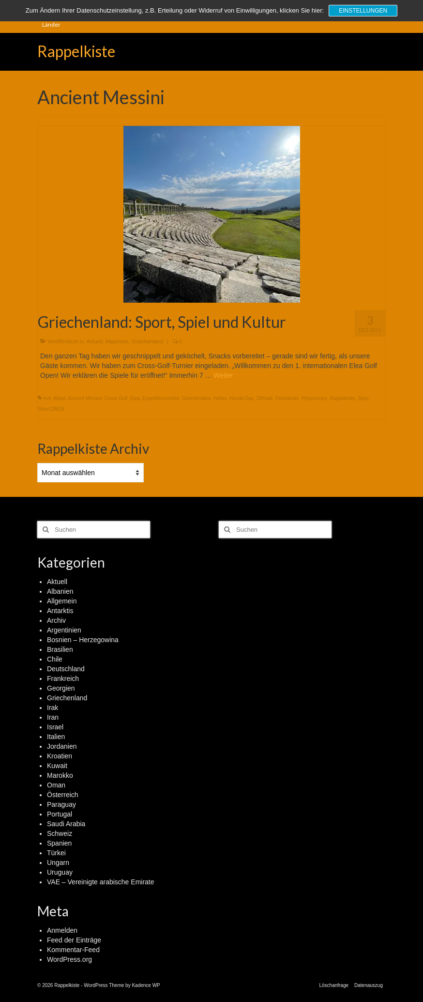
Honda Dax (241, 398)
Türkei (56, 853)
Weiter (223, 375)
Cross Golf (116, 398)
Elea (135, 398)
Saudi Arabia (66, 824)
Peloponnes (314, 398)
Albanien (60, 591)
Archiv (56, 620)
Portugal (59, 814)
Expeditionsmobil (160, 398)
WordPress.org (69, 959)
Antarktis (60, 611)
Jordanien (62, 746)
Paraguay (61, 804)
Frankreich (63, 678)
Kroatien (59, 756)
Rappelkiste (76, 51)
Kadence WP (146, 985)
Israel (55, 727)
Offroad (264, 398)
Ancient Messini (85, 398)
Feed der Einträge (74, 940)
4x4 (47, 398)
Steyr (363, 398)
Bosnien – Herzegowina (83, 640)
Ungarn (58, 862)
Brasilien (60, 649)
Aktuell (95, 341)
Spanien (59, 843)
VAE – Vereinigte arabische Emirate (100, 882)
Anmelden (62, 930)
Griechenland (147, 341)
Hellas (220, 398)
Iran (53, 717)
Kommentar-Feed (73, 950)
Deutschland (66, 669)
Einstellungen (363, 10)
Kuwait (57, 766)
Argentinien (64, 630)
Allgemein (116, 341)
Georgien (61, 688)
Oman (56, 785)
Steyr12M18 (51, 409)
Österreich (62, 795)
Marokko (60, 775)
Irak (52, 707)
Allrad (59, 398)
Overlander (287, 398)
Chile (54, 659)
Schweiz (59, 833)
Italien (56, 736)
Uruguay (60, 872)
